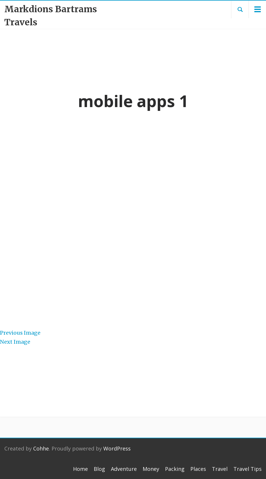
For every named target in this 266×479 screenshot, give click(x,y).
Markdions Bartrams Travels (50, 15)
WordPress (117, 448)
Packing (175, 468)
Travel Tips (247, 468)
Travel (220, 468)
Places (198, 468)
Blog (99, 468)
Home (80, 468)
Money (151, 468)
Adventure (124, 468)
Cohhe (41, 448)
